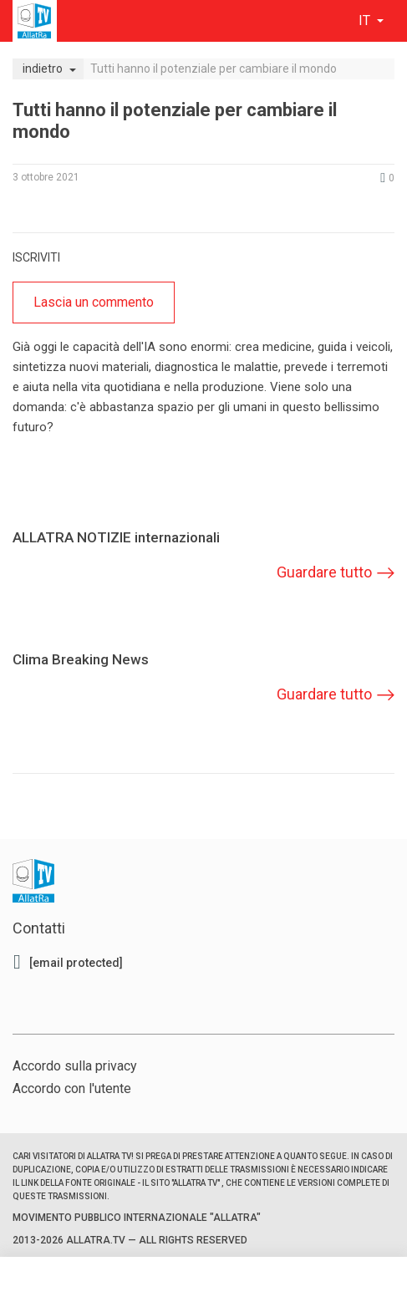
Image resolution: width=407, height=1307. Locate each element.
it (366, 20)
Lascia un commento (93, 302)
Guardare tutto (324, 572)
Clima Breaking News (81, 659)
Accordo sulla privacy (75, 1066)
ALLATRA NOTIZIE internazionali (116, 537)
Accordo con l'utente (72, 1088)
